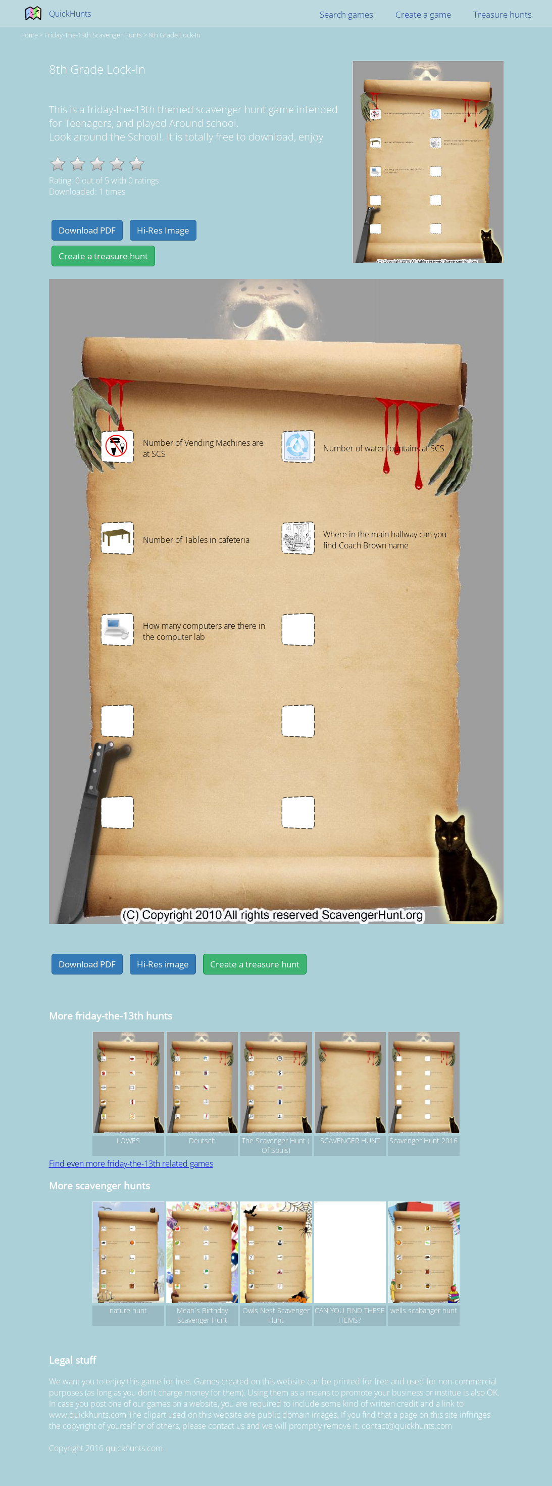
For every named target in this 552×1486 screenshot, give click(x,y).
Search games (346, 14)
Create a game (423, 14)
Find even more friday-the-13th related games (131, 1163)
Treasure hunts (502, 14)
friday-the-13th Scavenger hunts (93, 34)
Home (29, 34)
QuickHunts (70, 13)
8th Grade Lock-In (174, 34)
